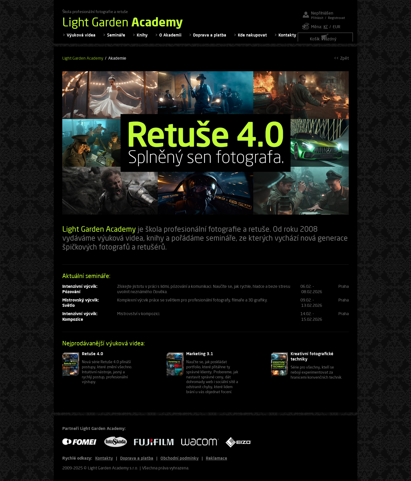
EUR (336, 26)
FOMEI (81, 442)
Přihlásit (317, 18)
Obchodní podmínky (179, 458)
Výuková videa (81, 38)
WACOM (201, 442)
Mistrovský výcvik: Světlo (80, 306)
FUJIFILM (156, 442)
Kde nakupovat (252, 38)
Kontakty (287, 38)
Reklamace (216, 458)
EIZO (240, 442)
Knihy (142, 38)
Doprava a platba (209, 38)
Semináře (116, 38)
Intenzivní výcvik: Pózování (80, 292)
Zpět (344, 61)
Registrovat (336, 18)
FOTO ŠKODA (117, 442)
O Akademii (170, 38)
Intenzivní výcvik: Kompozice (80, 320)
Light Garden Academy (82, 61)
